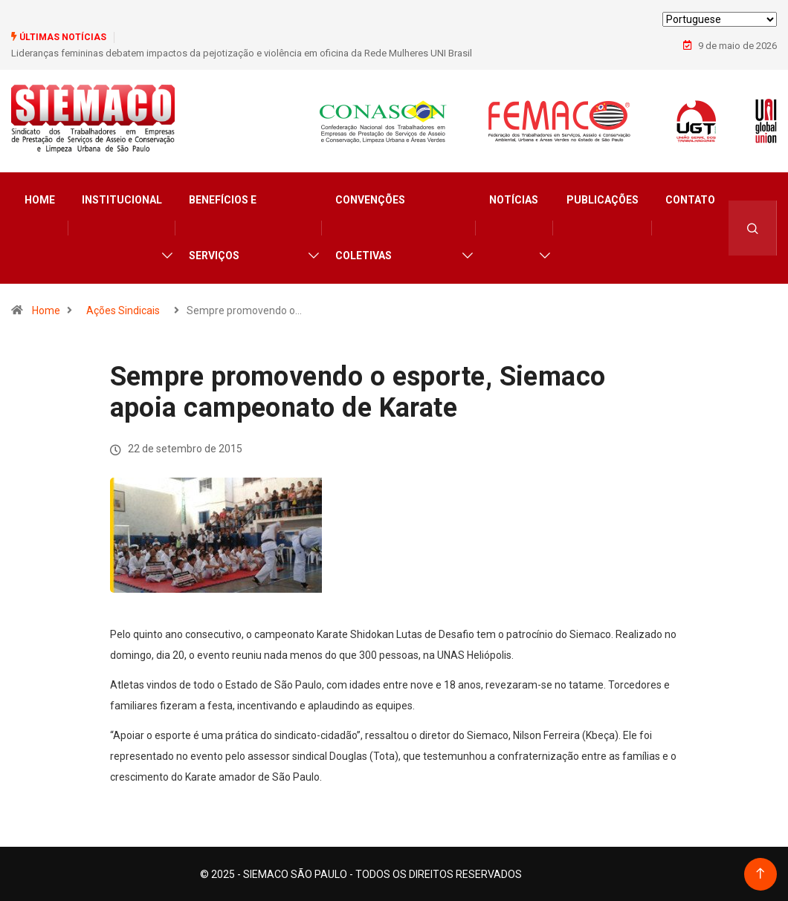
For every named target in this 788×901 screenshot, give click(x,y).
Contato (690, 199)
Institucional (122, 199)
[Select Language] (719, 19)
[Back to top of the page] (760, 873)
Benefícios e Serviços (222, 227)
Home (40, 199)
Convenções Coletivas (370, 227)
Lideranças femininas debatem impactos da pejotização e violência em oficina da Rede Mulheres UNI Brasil (241, 53)
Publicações (602, 199)
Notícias (513, 199)
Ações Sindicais (123, 310)
